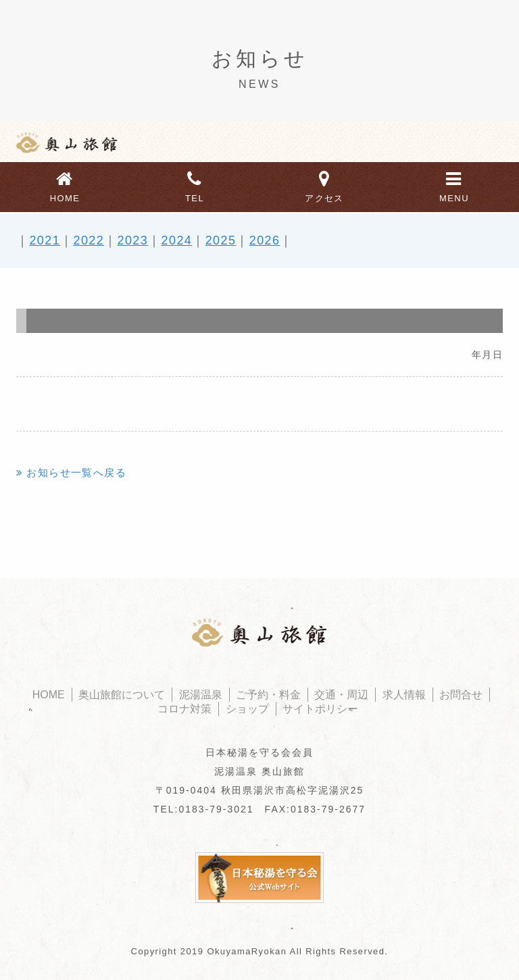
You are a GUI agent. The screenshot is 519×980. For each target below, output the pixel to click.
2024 (177, 240)
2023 (133, 240)
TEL (195, 185)
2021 (44, 240)
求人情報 (404, 694)
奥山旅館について (121, 694)
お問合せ (461, 694)
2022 (88, 240)
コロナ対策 (184, 709)
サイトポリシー (320, 709)
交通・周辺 (341, 694)
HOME (65, 185)
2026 (264, 240)
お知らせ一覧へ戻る (76, 472)
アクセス (324, 185)
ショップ (247, 709)
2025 (221, 240)
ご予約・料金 (268, 694)
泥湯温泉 (200, 694)
